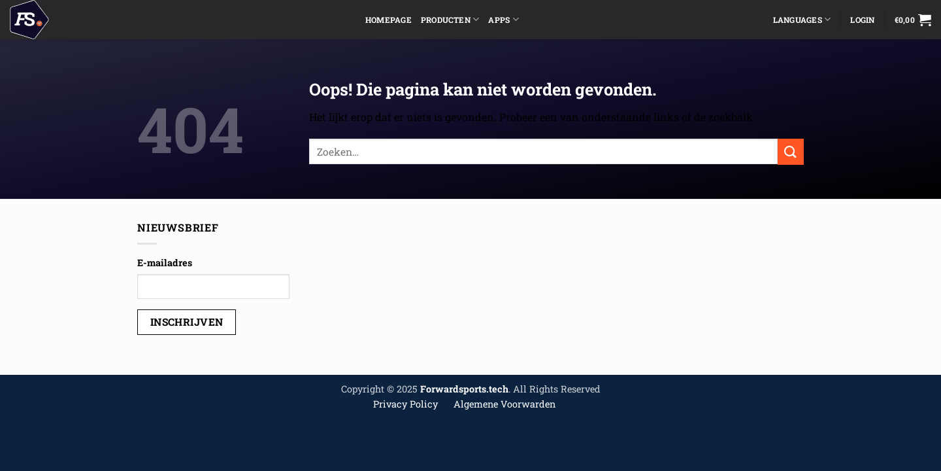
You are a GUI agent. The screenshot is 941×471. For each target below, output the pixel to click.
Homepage (388, 19)
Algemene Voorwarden (504, 404)
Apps (503, 19)
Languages (802, 19)
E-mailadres (164, 262)
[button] (913, 19)
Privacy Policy (405, 404)
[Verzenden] (791, 151)
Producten (450, 19)
